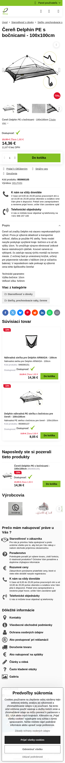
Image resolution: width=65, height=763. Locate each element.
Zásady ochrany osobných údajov (32, 730)
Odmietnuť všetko (32, 749)
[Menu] (58, 11)
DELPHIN (17, 183)
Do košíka (39, 157)
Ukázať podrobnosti (32, 756)
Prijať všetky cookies (32, 740)
